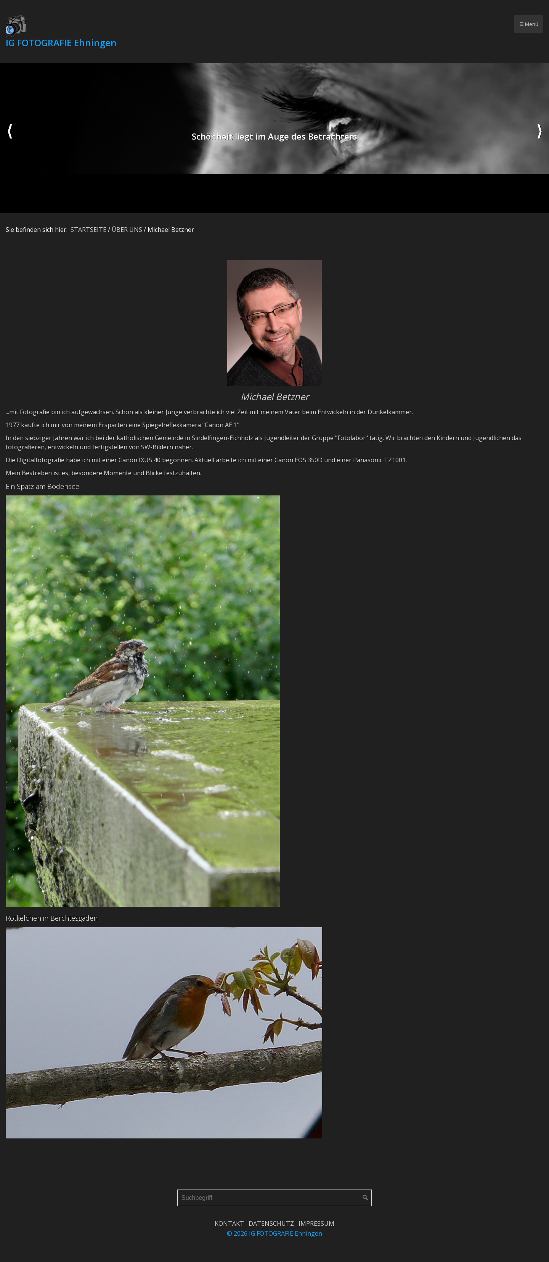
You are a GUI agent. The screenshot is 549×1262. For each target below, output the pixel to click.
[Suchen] (366, 1198)
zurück (9, 138)
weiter (539, 138)
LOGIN (374, 24)
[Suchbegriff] (274, 1198)
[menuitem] (158, 24)
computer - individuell (416, 24)
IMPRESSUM (316, 1223)
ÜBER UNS (195, 24)
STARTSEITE (159, 24)
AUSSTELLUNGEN (290, 24)
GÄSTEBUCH (342, 24)
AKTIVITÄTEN (239, 24)
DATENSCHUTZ (271, 1223)
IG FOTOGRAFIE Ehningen (61, 42)
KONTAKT (229, 1223)
